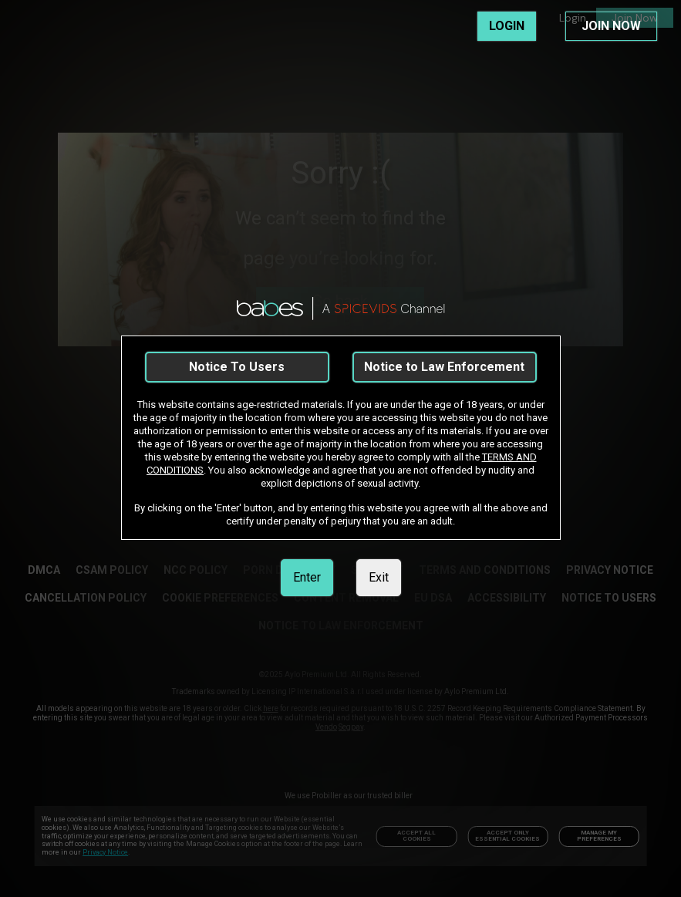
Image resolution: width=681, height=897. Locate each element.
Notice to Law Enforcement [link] (444, 366)
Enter (307, 577)
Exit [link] (379, 577)
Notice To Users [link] (237, 366)
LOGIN (506, 26)
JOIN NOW (611, 26)
